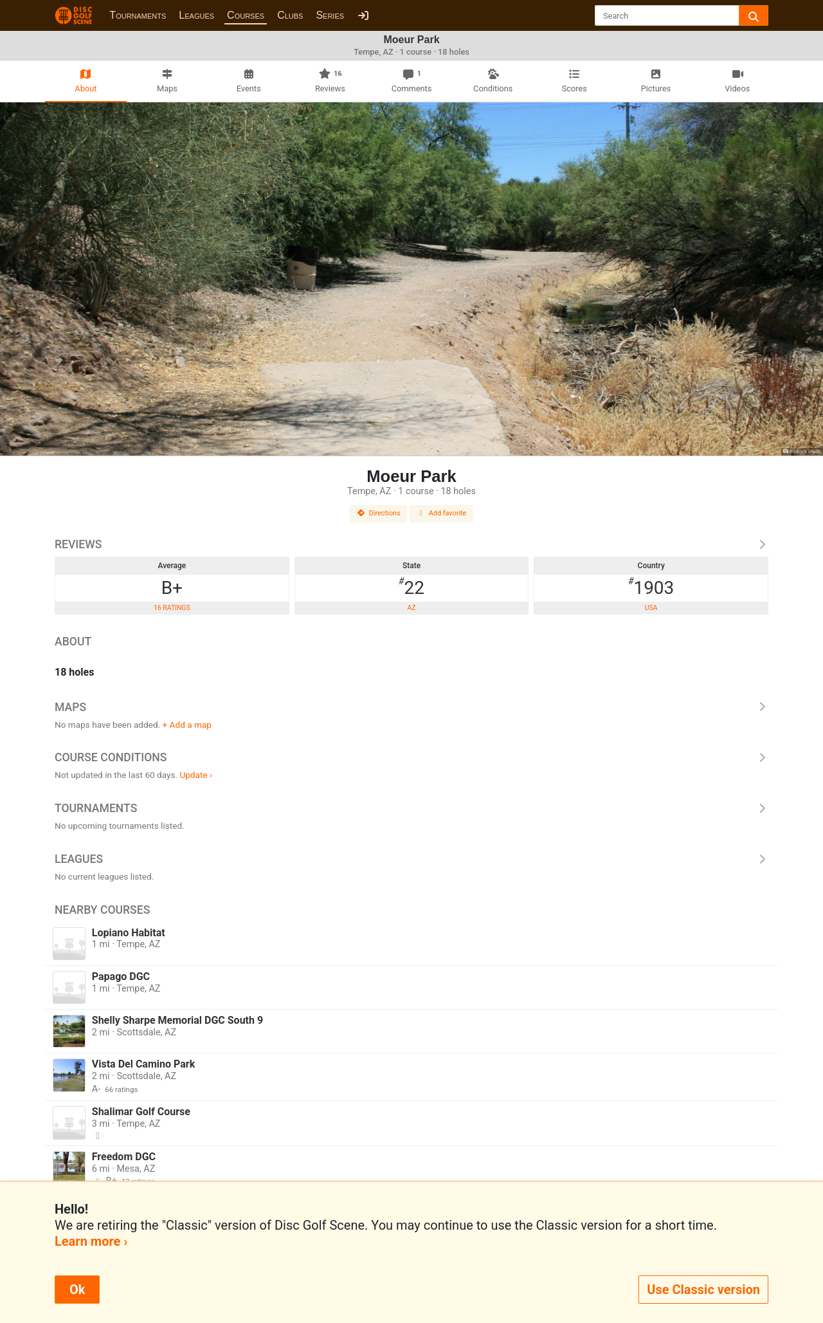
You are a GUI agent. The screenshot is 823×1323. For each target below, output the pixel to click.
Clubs (290, 15)
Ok (77, 1289)
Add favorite (442, 513)
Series (330, 15)
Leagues (196, 15)
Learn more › (91, 1241)
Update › (195, 775)
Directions (379, 513)
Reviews (411, 544)
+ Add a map (187, 724)
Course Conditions (411, 757)
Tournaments (137, 15)
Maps (411, 707)
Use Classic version (703, 1289)
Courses (245, 15)
